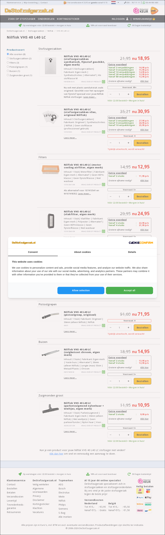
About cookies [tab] (82, 252)
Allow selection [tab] (81, 290)
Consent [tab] (33, 252)
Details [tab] (132, 252)
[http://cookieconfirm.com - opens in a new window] (141, 242)
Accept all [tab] (129, 290)
